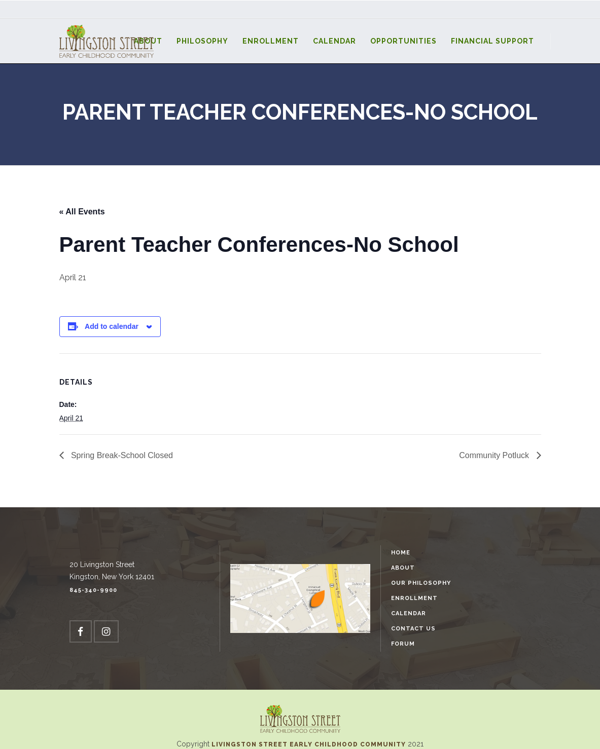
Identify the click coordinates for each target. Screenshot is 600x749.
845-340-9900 (93, 590)
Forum (403, 644)
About (403, 568)
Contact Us (413, 628)
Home (400, 552)
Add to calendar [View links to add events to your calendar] (111, 326)
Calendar (408, 613)
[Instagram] (106, 631)
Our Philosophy (421, 583)
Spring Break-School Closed (121, 455)
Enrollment (414, 598)
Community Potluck (495, 455)
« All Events (82, 211)
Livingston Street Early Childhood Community (309, 744)
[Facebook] (80, 631)
